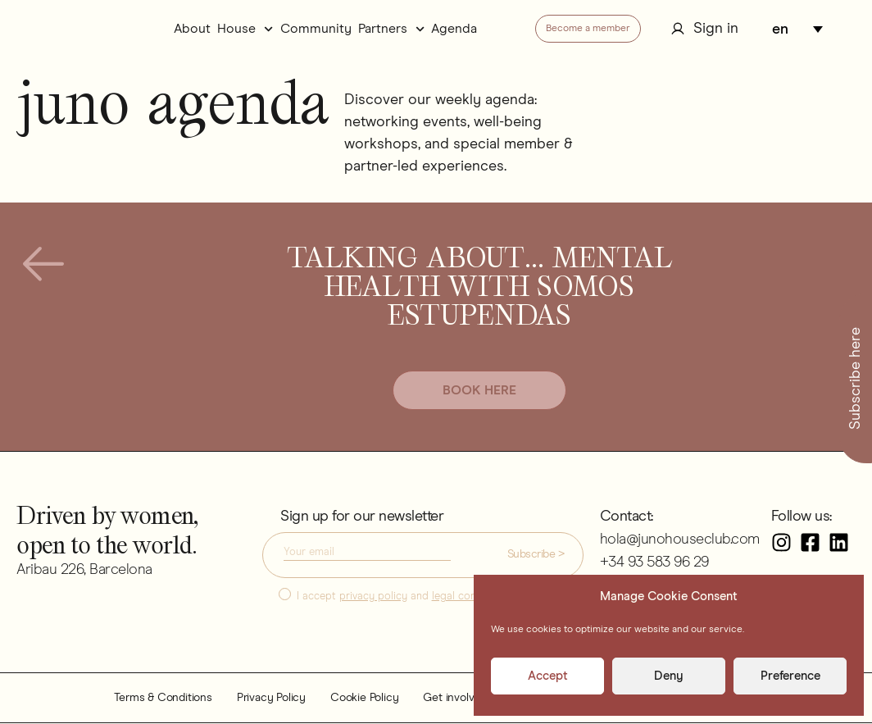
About (192, 28)
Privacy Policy (271, 698)
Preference (790, 676)
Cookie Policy (364, 698)
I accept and (403, 597)
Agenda (454, 28)
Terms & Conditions (162, 698)
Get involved (455, 698)
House (245, 28)
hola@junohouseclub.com (680, 540)
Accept (548, 676)
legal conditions (470, 597)
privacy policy (373, 597)
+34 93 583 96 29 (654, 563)
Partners (391, 28)
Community (316, 28)
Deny (669, 676)
